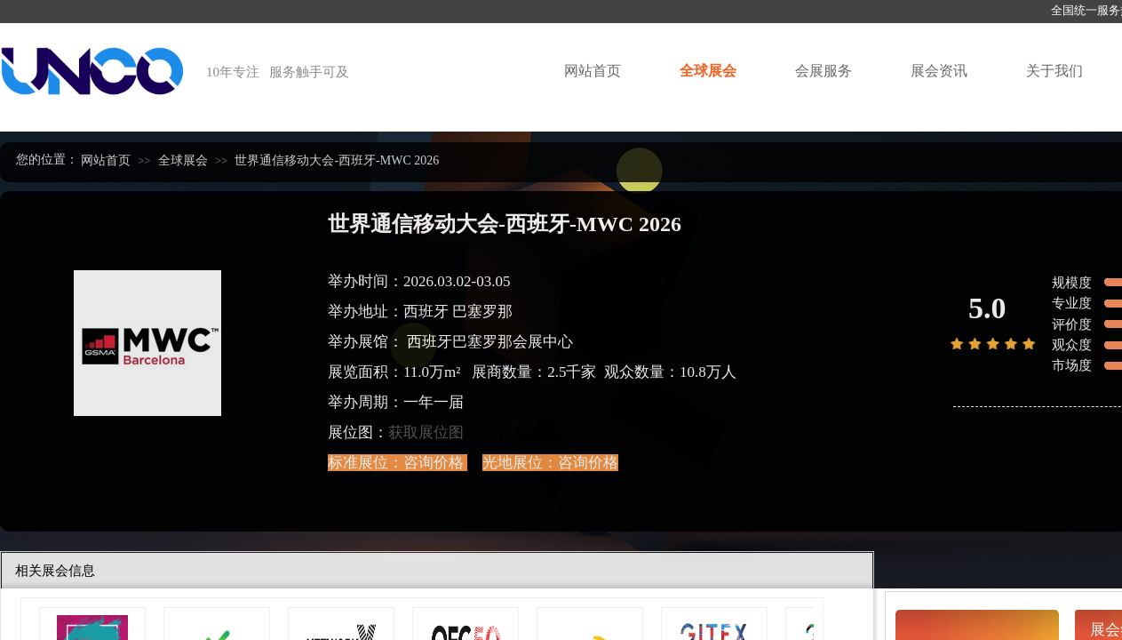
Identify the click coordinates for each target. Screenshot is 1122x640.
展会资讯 (939, 70)
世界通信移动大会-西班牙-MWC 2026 (337, 160)
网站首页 (592, 70)
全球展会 (708, 70)
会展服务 (823, 70)
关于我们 (1054, 70)
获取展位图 (426, 432)
